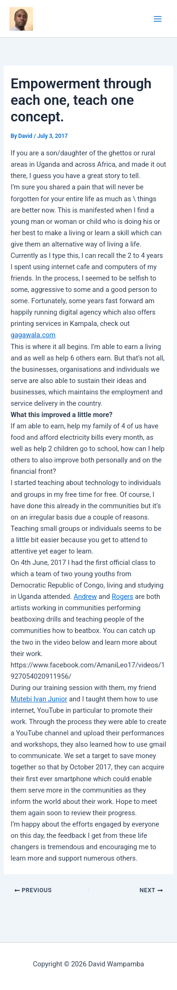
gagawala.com (32, 335)
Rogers (123, 596)
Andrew (85, 596)
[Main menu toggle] (158, 19)
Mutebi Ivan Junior (38, 699)
